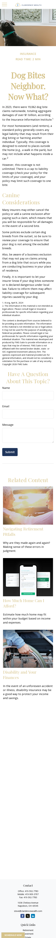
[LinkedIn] (33, 916)
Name (6, 388)
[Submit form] (10, 452)
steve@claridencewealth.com (28, 911)
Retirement (28, 930)
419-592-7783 (31, 891)
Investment (28, 933)
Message (7, 424)
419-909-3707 (32, 894)
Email (5, 406)
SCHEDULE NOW (13, 935)
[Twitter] (28, 916)
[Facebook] (22, 916)
